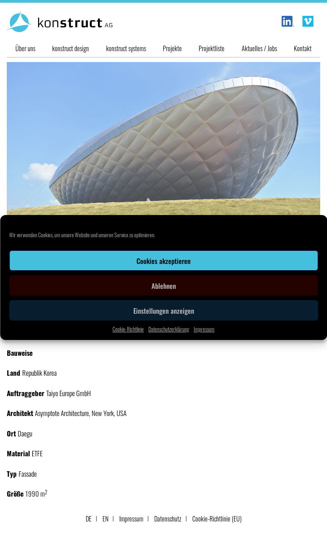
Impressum (204, 329)
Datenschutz (167, 518)
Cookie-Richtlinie (128, 329)
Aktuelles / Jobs (259, 48)
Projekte (172, 48)
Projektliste (212, 48)
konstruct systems (126, 48)
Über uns (25, 48)
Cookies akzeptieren (163, 261)
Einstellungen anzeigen (163, 311)
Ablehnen (163, 286)
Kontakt (303, 48)
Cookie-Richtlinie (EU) (217, 518)
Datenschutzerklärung (168, 329)
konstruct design (70, 48)
